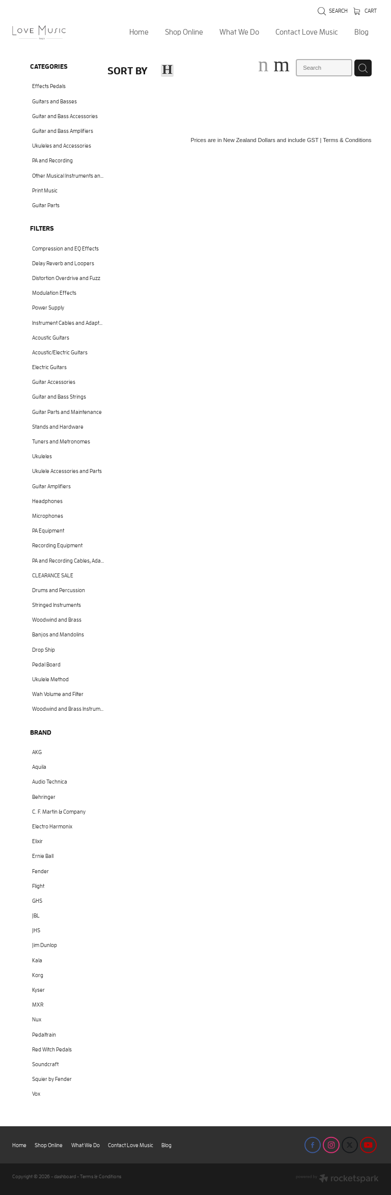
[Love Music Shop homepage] (49, 32)
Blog (361, 31)
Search (333, 11)
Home (139, 31)
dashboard (65, 1176)
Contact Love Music (306, 31)
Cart (365, 11)
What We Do (239, 31)
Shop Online (184, 31)
